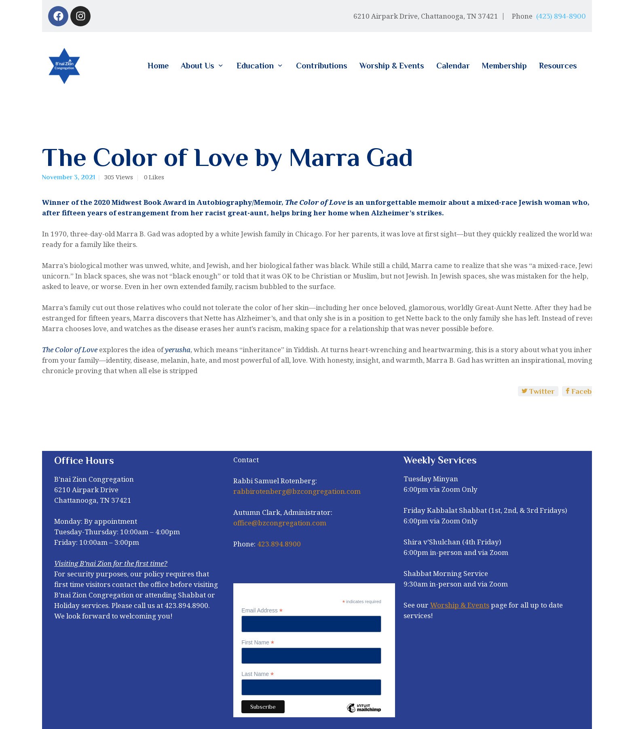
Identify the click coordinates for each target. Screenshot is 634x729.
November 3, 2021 (68, 177)
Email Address (262, 610)
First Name (257, 642)
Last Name (257, 674)
